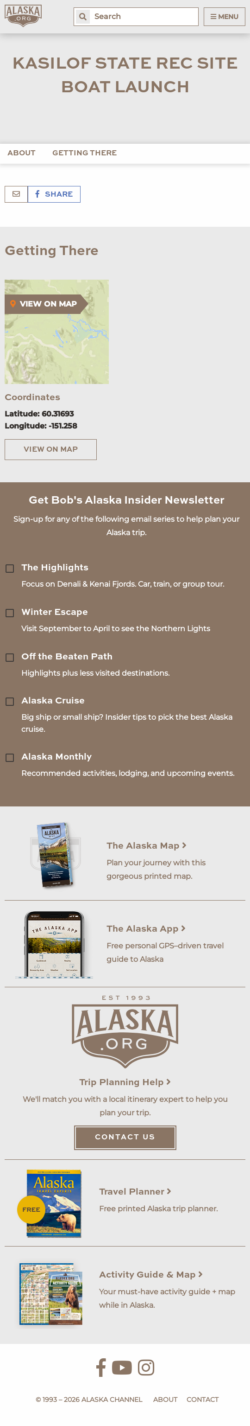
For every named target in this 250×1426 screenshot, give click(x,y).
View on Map (51, 450)
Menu (224, 17)
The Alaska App (146, 929)
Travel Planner (135, 1192)
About (21, 153)
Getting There (84, 153)
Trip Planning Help (125, 1082)
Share (54, 194)
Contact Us (125, 1137)
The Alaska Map (146, 846)
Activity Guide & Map (151, 1275)
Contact (203, 1399)
